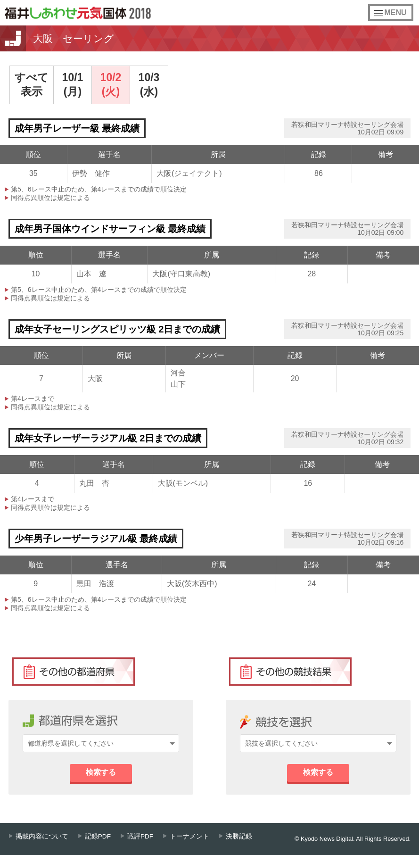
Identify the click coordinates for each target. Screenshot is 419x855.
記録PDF (98, 836)
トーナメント (189, 836)
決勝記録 (239, 836)
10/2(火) (111, 84)
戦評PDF (140, 836)
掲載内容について (42, 836)
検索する (101, 772)
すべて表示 (32, 84)
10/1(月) (72, 84)
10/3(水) (149, 84)
